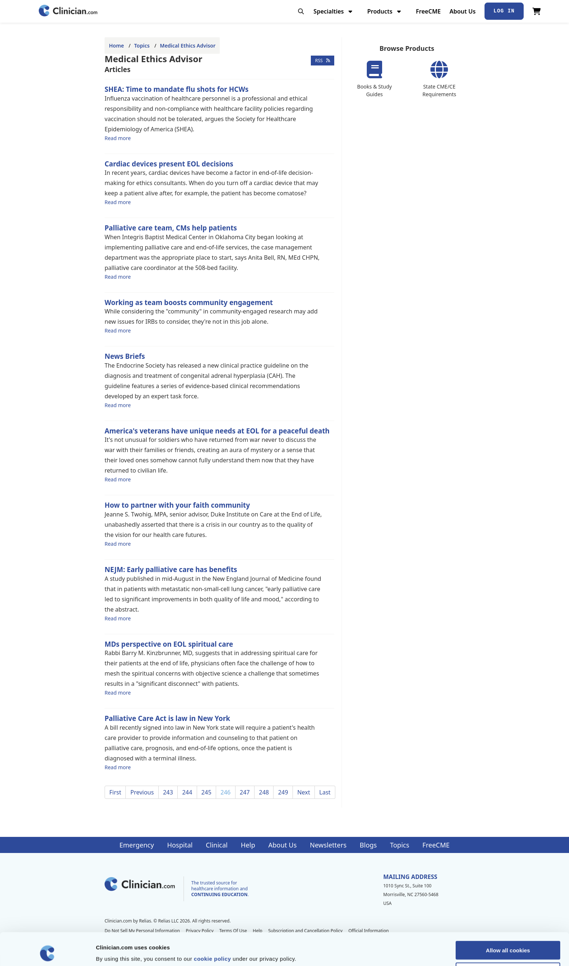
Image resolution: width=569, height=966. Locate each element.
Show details (384, 951)
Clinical (217, 845)
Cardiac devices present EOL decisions (169, 163)
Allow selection (508, 941)
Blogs (368, 845)
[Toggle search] (301, 11)
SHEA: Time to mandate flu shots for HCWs (177, 89)
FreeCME (428, 11)
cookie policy (212, 928)
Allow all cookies (508, 919)
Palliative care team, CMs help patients (171, 227)
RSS (322, 60)
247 (245, 792)
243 (168, 792)
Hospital (180, 845)
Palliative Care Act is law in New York (167, 718)
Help (248, 845)
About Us (462, 11)
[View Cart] (536, 11)
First (115, 792)
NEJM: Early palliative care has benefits (171, 569)
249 (283, 792)
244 (187, 792)
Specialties (333, 11)
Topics (142, 45)
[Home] (68, 11)
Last (325, 792)
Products (385, 11)
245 (206, 792)
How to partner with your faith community (177, 505)
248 (264, 792)
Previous (142, 792)
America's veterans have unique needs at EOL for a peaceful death (217, 430)
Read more (118, 138)
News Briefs (125, 356)
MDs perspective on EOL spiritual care (169, 644)
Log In (504, 11)
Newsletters (328, 845)
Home (116, 45)
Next (303, 792)
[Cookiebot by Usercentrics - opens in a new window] (47, 951)
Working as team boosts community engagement (189, 302)
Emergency (136, 845)
